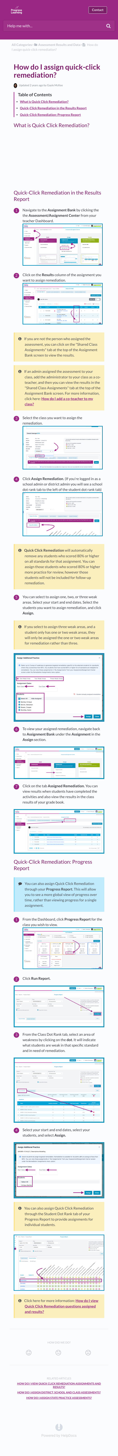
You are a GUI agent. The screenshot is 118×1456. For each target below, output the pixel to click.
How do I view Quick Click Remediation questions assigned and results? (61, 1306)
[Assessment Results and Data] (57, 45)
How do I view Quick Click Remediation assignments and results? (59, 1385)
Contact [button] (98, 10)
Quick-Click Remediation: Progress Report (50, 115)
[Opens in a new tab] (59, 1427)
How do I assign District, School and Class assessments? (59, 1392)
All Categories (22, 45)
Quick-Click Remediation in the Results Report (53, 108)
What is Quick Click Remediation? (44, 102)
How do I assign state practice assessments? (59, 1397)
